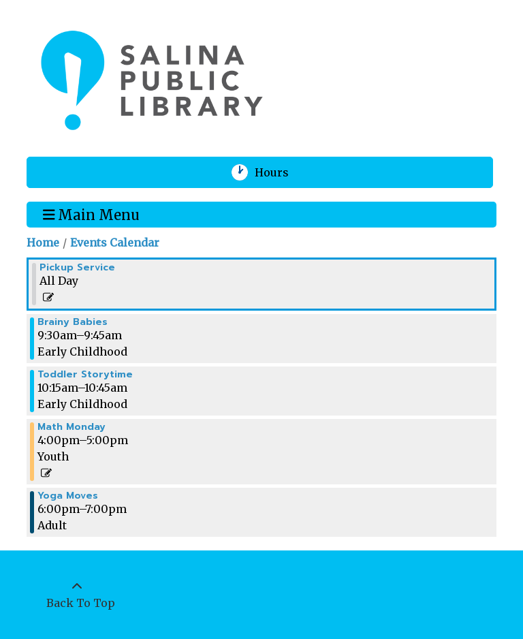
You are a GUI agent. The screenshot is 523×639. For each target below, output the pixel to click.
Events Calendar (114, 242)
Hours (280, 172)
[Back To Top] (77, 595)
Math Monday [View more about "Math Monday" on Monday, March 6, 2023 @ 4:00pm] (71, 427)
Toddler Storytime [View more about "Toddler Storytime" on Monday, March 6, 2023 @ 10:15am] (85, 374)
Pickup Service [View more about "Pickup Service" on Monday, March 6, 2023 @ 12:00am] (77, 267)
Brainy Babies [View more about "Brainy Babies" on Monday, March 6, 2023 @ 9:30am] (72, 322)
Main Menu (91, 214)
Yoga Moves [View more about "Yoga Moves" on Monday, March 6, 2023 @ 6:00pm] (67, 496)
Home (43, 242)
